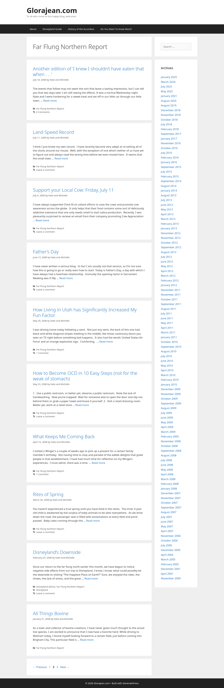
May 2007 (167, 526)
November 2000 (171, 578)
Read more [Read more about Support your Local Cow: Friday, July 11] (42, 220)
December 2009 (170, 389)
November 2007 (171, 498)
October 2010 (169, 342)
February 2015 (170, 176)
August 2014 (168, 186)
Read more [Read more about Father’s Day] (66, 278)
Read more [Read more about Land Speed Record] (61, 158)
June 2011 (167, 318)
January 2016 (169, 162)
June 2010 (167, 361)
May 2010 (167, 365)
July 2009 (166, 413)
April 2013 (167, 214)
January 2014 (169, 190)
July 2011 (166, 313)
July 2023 (166, 86)
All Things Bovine (51, 613)
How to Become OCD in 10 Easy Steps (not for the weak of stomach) (85, 376)
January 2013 (169, 228)
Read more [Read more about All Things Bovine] (87, 639)
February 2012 (170, 280)
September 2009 (171, 403)
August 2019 (168, 105)
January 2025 (169, 77)
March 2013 (168, 219)
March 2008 (168, 479)
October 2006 (169, 540)
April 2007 (167, 531)
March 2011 (168, 332)
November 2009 (171, 394)
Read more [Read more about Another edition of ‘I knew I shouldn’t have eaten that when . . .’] (50, 100)
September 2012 (171, 247)
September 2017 (171, 134)
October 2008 (169, 446)
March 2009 (168, 432)
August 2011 (168, 309)
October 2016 (169, 148)
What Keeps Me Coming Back (64, 436)
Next (64, 667)
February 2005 (170, 564)
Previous (40, 667)
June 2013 (167, 205)
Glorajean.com (52, 10)
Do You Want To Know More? (116, 29)
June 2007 (167, 521)
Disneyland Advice (45, 586)
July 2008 (166, 460)
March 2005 (168, 559)
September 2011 (171, 304)
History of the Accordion (81, 29)
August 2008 (168, 455)
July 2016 (166, 152)
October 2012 (169, 242)
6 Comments (43, 112)
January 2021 (169, 96)
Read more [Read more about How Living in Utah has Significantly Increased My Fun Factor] (106, 341)
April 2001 (167, 573)
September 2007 (171, 507)
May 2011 (167, 323)
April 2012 (167, 271)
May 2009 (167, 422)
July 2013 (166, 200)
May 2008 (167, 469)
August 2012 (168, 252)
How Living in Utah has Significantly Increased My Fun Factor (85, 312)
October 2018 (169, 119)
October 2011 (169, 299)
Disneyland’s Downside (57, 552)
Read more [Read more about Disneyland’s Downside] (91, 578)
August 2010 (168, 351)
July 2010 (166, 356)
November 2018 (171, 115)
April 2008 (167, 474)
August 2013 (168, 195)
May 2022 (167, 91)
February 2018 (170, 129)
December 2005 (170, 550)
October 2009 (169, 398)
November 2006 (171, 536)
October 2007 (169, 502)
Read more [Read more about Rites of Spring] (93, 520)
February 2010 (170, 379)
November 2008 (171, 441)
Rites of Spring (48, 494)
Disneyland (42, 589)
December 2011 (170, 290)
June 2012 (167, 261)
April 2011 (167, 328)
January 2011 (169, 337)
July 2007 (166, 517)
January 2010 (169, 384)
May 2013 (167, 209)
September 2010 (171, 346)
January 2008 (169, 488)
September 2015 (171, 167)
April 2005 (167, 555)
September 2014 (171, 181)
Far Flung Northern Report (50, 108)
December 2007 (170, 493)
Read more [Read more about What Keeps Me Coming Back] (98, 463)
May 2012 (167, 266)
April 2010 (167, 370)
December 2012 (170, 233)
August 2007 (168, 512)
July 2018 (166, 124)
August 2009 (168, 408)
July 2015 (166, 171)
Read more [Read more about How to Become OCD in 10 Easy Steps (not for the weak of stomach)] (82, 405)
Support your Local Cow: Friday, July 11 (73, 190)
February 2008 (170, 483)
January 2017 (169, 138)
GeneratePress (131, 683)
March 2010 (168, 375)
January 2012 (169, 285)
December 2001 (170, 569)
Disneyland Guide (52, 29)
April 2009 (167, 427)
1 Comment (42, 353)
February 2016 (170, 157)
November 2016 (171, 143)
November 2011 (171, 294)
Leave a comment (45, 169)
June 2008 (167, 465)
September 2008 (171, 450)
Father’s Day (46, 251)
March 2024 (168, 82)
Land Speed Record (53, 132)
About (33, 29)
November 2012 (171, 238)
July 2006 (166, 545)
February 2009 (170, 436)
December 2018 (170, 110)
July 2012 (166, 256)
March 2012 (168, 275)
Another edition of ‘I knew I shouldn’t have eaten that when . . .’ (88, 71)
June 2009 (167, 417)
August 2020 (168, 100)
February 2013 (170, 223)
